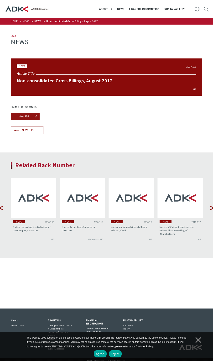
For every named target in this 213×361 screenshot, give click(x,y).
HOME (14, 21)
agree (100, 354)
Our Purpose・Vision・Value (60, 325)
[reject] (197, 339)
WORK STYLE (128, 325)
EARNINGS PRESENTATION (97, 328)
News (14, 320)
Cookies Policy (144, 346)
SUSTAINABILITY (174, 9)
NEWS (120, 9)
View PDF (24, 116)
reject (115, 354)
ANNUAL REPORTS (93, 331)
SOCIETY (126, 329)
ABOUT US (105, 9)
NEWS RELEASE (17, 325)
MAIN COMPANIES (55, 329)
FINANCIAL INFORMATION (144, 9)
